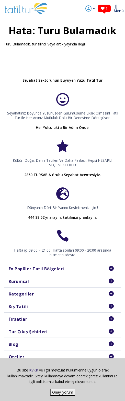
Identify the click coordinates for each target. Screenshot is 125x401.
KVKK (33, 370)
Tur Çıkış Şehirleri (28, 332)
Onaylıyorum (62, 392)
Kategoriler (21, 294)
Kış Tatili (18, 306)
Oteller (17, 357)
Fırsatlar (18, 319)
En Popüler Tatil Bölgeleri (36, 269)
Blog (13, 344)
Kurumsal (19, 281)
